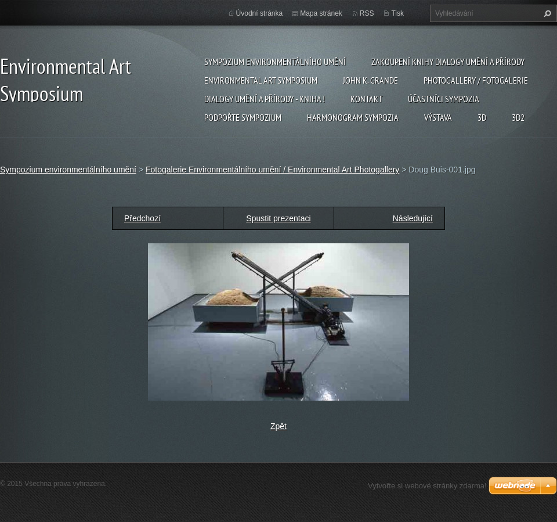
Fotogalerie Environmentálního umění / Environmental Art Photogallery (272, 169)
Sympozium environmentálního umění (275, 61)
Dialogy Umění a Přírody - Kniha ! (264, 99)
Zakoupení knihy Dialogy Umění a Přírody (448, 61)
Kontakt (366, 99)
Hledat (546, 13)
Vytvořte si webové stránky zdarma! (427, 485)
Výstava (438, 117)
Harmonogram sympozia (353, 117)
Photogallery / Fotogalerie (476, 80)
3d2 (518, 117)
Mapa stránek (321, 13)
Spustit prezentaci (278, 218)
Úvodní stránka (259, 13)
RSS (367, 13)
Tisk (397, 13)
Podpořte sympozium (242, 117)
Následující (413, 218)
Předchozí (142, 218)
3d (482, 117)
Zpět (278, 426)
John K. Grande (370, 80)
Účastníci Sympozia (443, 99)
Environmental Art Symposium (260, 80)
